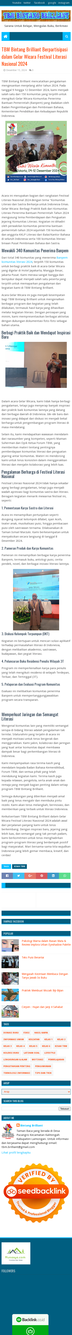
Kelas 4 (20, 1046)
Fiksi (26, 1033)
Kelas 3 (7, 1046)
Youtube (16, 2)
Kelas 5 (33, 1046)
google (52, 2)
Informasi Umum (13, 1039)
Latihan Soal (32, 1053)
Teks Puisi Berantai (33, 957)
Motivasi (37, 1059)
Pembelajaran (56, 1059)
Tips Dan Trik (43, 1073)
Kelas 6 (46, 1046)
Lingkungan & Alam (15, 1059)
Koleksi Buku (11, 1053)
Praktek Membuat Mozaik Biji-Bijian (42, 990)
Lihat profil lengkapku (16, 1152)
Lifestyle (49, 1053)
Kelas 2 (61, 1039)
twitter (27, 2)
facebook (39, 2)
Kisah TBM (19, 866)
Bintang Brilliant (31, 1125)
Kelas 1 (48, 1039)
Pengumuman (43, 1066)
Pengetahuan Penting (16, 1066)
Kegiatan (34, 1039)
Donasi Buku (11, 1033)
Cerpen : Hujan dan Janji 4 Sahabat (42, 1006)
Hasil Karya (41, 1033)
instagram (64, 2)
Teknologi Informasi (16, 1073)
